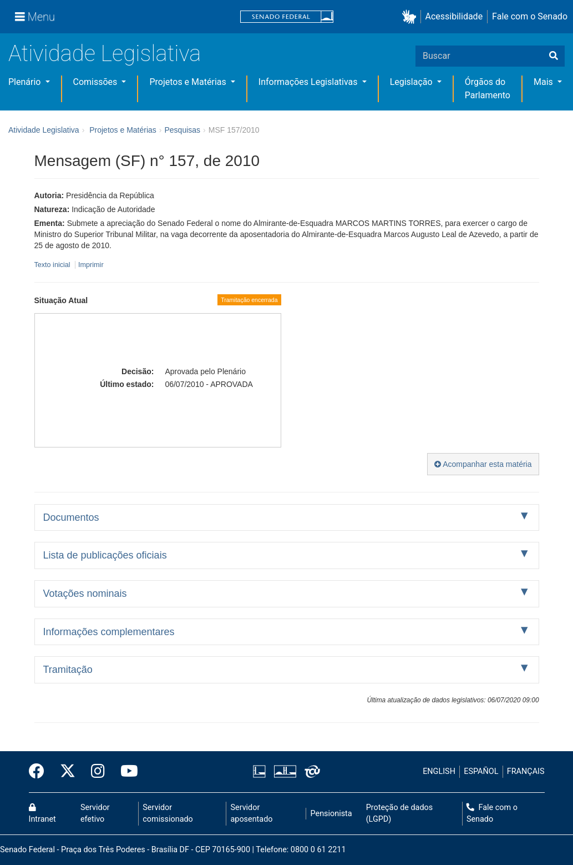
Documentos (71, 517)
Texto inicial (53, 265)
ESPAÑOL (481, 771)
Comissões (96, 82)
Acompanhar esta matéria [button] (482, 464)
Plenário (25, 82)
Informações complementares (109, 631)
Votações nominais (85, 593)
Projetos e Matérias (188, 82)
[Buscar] (553, 56)
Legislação (412, 82)
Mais (544, 82)
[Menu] (35, 16)
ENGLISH (439, 771)
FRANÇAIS (526, 771)
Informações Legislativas (309, 82)
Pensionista (331, 813)
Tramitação (68, 669)
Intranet (42, 813)
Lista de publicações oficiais (105, 555)
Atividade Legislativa (104, 54)
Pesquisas (182, 129)
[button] (411, 16)
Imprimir (90, 265)
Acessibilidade (454, 16)
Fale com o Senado (529, 16)
